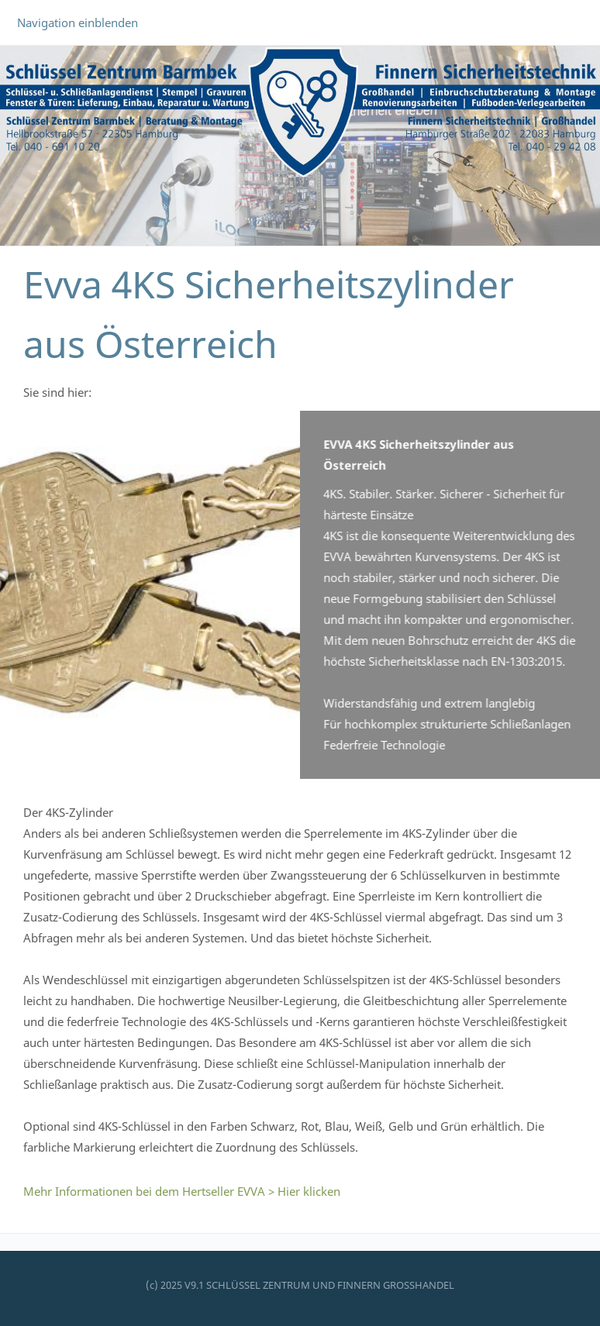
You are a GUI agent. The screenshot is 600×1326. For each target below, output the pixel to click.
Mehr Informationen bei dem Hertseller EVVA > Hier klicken (181, 1191)
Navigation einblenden (77, 22)
